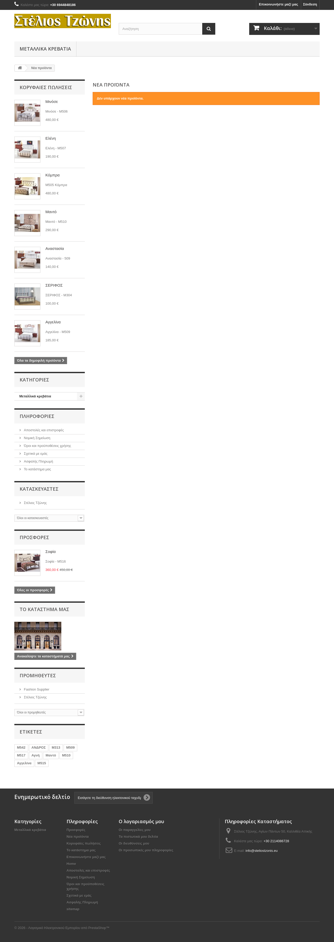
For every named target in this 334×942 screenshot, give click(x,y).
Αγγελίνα (53, 322)
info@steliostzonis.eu (262, 851)
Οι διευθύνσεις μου (134, 843)
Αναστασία (54, 248)
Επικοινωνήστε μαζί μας (278, 4)
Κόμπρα (52, 175)
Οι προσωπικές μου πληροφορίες (146, 850)
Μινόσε (51, 101)
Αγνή (36, 755)
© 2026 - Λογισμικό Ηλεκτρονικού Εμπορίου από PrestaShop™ (61, 928)
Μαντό (51, 212)
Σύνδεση (310, 4)
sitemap (73, 909)
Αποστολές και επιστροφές (43, 430)
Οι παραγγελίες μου (135, 830)
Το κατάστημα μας (37, 469)
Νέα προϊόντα (78, 837)
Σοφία (50, 551)
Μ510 (66, 755)
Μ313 (56, 747)
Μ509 (70, 747)
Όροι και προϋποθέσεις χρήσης (47, 446)
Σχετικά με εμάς (35, 453)
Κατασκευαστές (39, 489)
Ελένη (50, 138)
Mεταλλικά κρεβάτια (45, 49)
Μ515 (42, 763)
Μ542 (21, 747)
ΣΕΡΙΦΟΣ (54, 285)
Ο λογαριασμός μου (141, 821)
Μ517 (21, 755)
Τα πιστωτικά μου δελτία (138, 837)
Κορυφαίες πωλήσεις (46, 87)
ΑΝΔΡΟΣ (39, 747)
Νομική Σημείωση (36, 438)
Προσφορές (34, 537)
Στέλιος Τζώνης (35, 503)
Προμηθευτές (38, 675)
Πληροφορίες (37, 416)
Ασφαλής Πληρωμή (38, 461)
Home (71, 864)
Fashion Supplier (36, 689)
